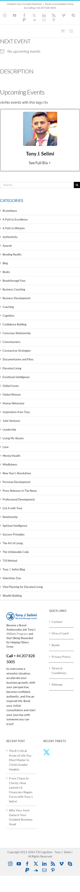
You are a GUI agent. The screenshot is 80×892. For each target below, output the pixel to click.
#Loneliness (10, 210)
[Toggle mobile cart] (63, 31)
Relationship (10, 517)
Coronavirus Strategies (17, 350)
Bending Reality (12, 254)
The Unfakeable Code (16, 552)
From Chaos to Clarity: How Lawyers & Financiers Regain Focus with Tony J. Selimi (21, 789)
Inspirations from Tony (16, 412)
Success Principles (14, 534)
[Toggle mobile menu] (71, 31)
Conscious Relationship (17, 333)
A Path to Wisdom (14, 228)
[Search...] (37, 185)
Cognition (8, 315)
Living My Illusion (13, 438)
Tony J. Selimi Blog (14, 569)
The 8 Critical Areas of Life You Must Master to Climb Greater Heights (20, 760)
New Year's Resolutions (17, 473)
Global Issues (11, 385)
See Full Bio (38, 162)
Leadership (9, 429)
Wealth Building (12, 595)
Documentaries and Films (18, 359)
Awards (7, 245)
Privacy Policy (61, 656)
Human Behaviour (14, 403)
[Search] (77, 185)
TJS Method (10, 560)
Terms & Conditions (59, 670)
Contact (57, 622)
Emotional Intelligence (16, 377)
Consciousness (11, 342)
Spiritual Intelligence (15, 525)
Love (6, 447)
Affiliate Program (16, 633)
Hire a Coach (60, 633)
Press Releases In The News (20, 490)
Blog (5, 263)
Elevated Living (12, 368)
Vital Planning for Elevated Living (23, 587)
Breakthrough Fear (14, 280)
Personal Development (17, 482)
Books (6, 272)
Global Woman (12, 394)
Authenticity (10, 237)
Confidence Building (14, 324)
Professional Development (19, 499)
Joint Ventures (11, 420)
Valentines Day (12, 578)
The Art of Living (13, 543)
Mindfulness (10, 464)
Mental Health (11, 455)
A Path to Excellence (15, 219)
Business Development (17, 298)
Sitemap (57, 684)
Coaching (8, 307)
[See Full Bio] (49, 163)
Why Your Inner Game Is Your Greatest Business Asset (20, 817)
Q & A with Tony (12, 508)
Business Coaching (14, 289)
